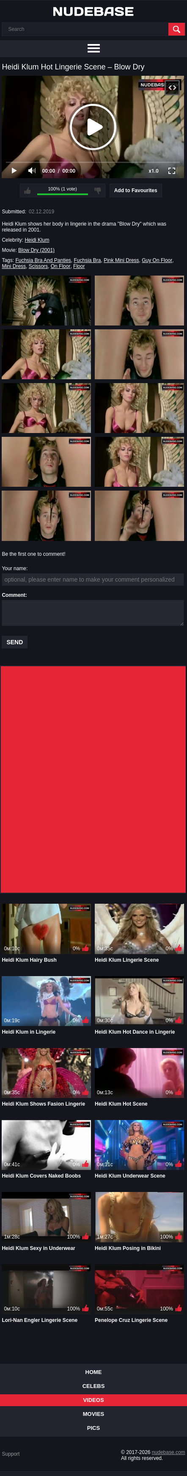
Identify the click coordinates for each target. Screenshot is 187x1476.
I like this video (27, 190)
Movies (93, 1414)
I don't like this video (98, 190)
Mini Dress (14, 266)
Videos (93, 1400)
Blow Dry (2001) (36, 250)
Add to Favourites (135, 190)
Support (10, 1454)
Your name (14, 568)
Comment (13, 595)
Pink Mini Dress (121, 260)
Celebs (93, 1386)
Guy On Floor (157, 260)
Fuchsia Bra (87, 260)
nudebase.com (168, 1452)
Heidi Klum (37, 240)
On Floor (61, 266)
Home (93, 1372)
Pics (93, 1428)
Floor (79, 266)
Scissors (38, 266)
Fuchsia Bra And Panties (43, 260)
